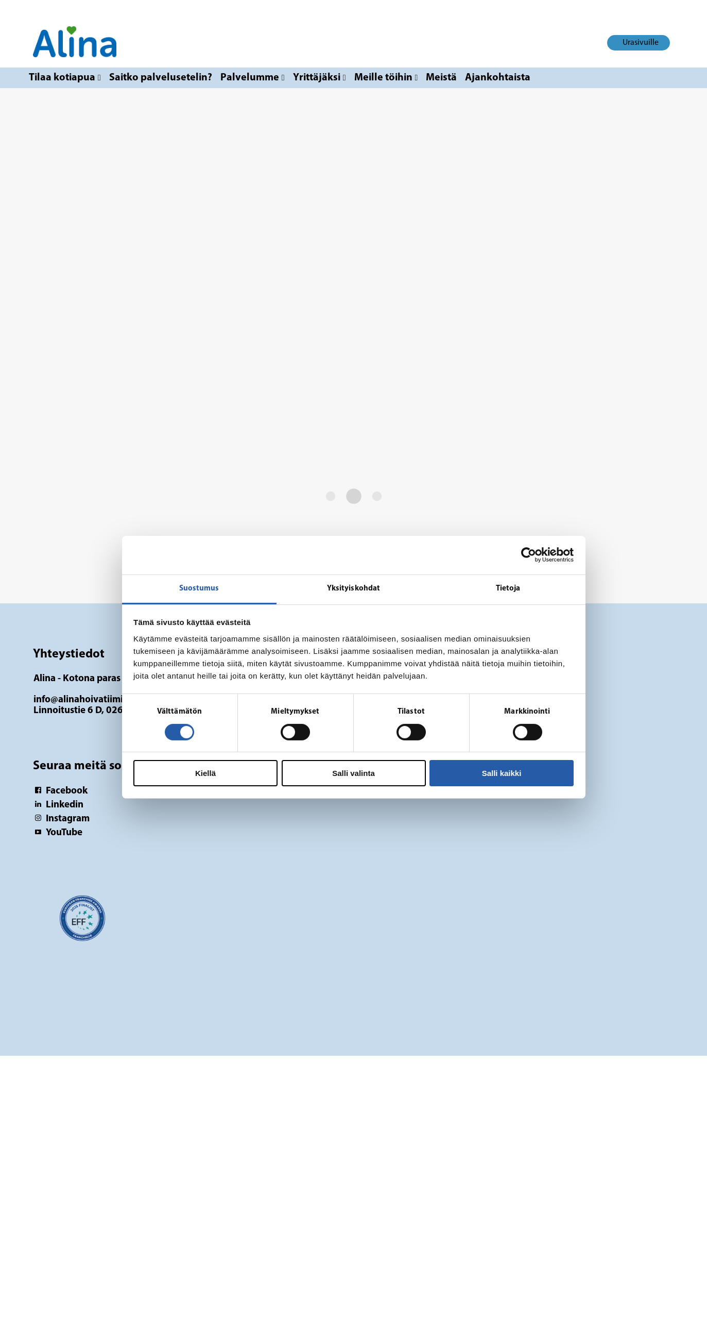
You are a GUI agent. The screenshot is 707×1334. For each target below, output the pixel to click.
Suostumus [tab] (199, 588)
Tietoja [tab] (508, 588)
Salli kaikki (502, 773)
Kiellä (205, 773)
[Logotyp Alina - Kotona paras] (82, 923)
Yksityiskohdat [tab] (353, 588)
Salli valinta (353, 773)
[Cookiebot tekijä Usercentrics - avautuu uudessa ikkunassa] (529, 555)
